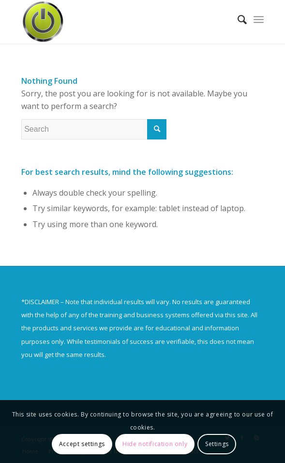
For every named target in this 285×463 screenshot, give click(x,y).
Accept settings (82, 444)
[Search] (237, 19)
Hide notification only (154, 444)
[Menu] (259, 19)
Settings (217, 444)
